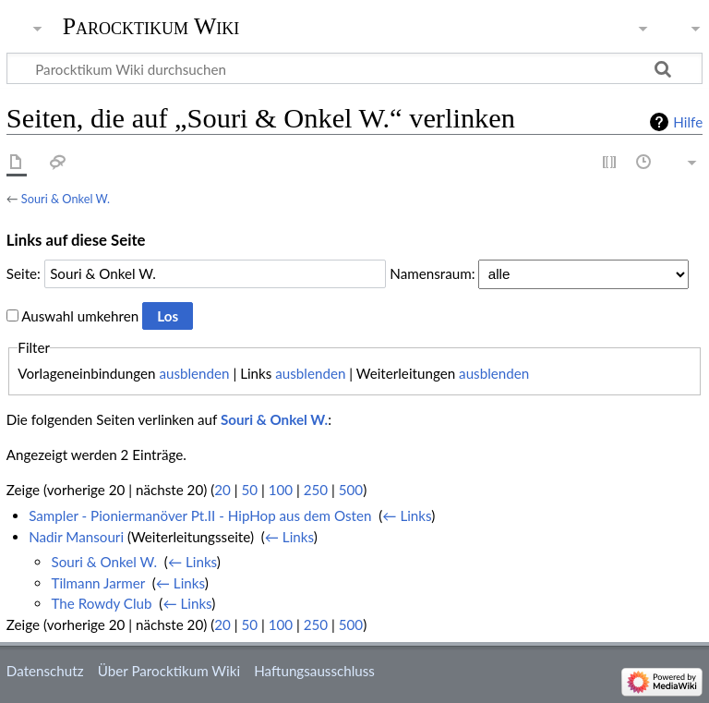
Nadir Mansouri (76, 536)
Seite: (23, 273)
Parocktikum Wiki (151, 25)
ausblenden (194, 373)
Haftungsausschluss (314, 670)
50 (249, 489)
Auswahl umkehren (79, 316)
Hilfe (688, 122)
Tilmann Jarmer (98, 583)
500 (351, 489)
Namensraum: (432, 273)
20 (222, 489)
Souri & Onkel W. (65, 198)
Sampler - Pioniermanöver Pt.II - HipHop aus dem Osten (200, 515)
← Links (406, 515)
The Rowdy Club (101, 603)
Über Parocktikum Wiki (169, 670)
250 (316, 489)
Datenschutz (45, 670)
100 (281, 489)
